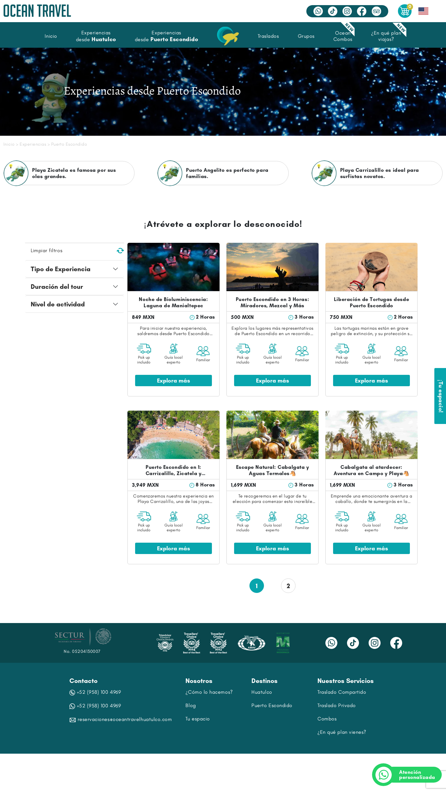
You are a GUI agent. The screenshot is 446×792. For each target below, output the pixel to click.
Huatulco (261, 692)
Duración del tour (57, 287)
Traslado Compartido (341, 692)
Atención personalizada (410, 775)
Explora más (173, 380)
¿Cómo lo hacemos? (209, 692)
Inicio (51, 36)
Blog (190, 705)
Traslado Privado (336, 705)
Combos (326, 719)
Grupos (306, 36)
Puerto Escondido (271, 705)
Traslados (268, 36)
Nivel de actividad (58, 304)
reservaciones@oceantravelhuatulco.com (120, 719)
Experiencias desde (96, 36)
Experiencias (33, 144)
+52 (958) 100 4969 (95, 692)
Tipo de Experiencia (60, 269)
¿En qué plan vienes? (341, 732)
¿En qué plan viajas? (386, 36)
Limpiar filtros (77, 250)
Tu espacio (197, 719)
